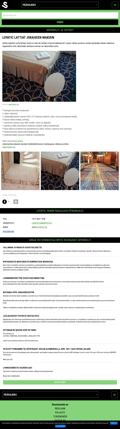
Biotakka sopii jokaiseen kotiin (18, 292)
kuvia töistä (17, 141)
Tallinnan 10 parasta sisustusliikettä (22, 247)
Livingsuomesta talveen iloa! (17, 367)
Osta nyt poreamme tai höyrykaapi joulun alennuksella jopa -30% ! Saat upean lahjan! (47, 349)
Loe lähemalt (60, 426)
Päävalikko (60, 4)
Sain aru (113, 423)
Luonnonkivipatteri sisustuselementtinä (23, 278)
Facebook (8, 231)
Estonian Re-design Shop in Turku (19, 330)
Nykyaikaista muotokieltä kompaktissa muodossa (28, 261)
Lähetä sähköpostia (42, 223)
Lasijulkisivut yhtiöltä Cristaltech (21, 316)
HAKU (60, 22)
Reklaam (60, 408)
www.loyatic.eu (14, 104)
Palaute (60, 412)
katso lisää (60, 382)
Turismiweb (60, 416)
